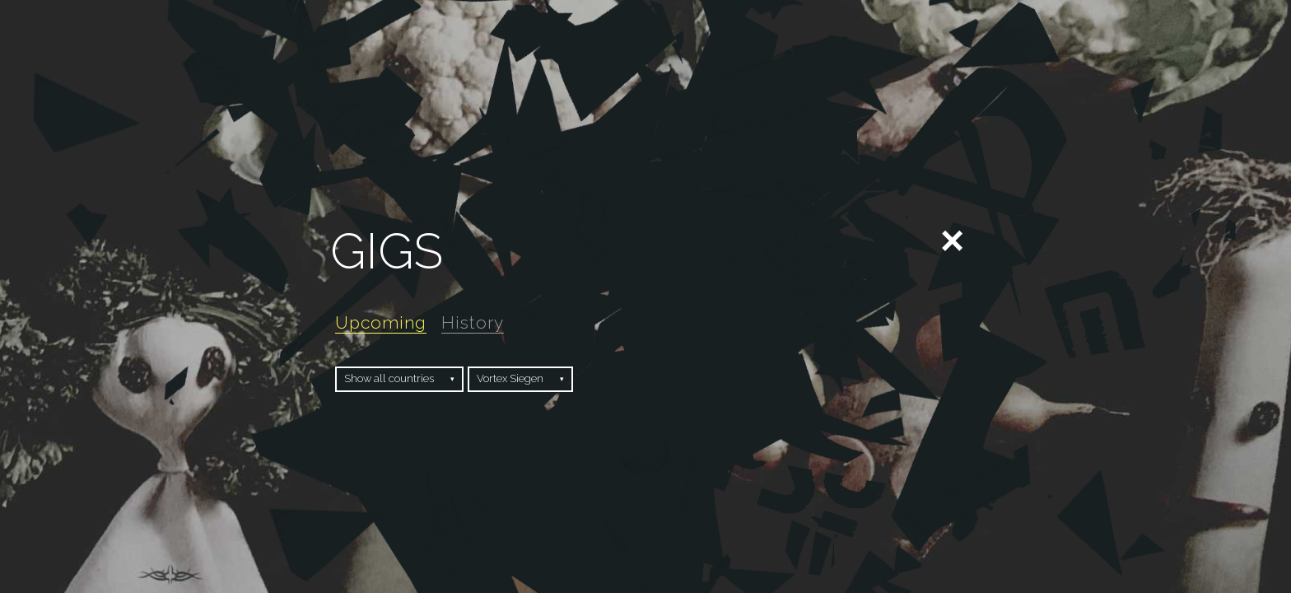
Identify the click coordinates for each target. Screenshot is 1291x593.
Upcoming (380, 322)
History (472, 322)
